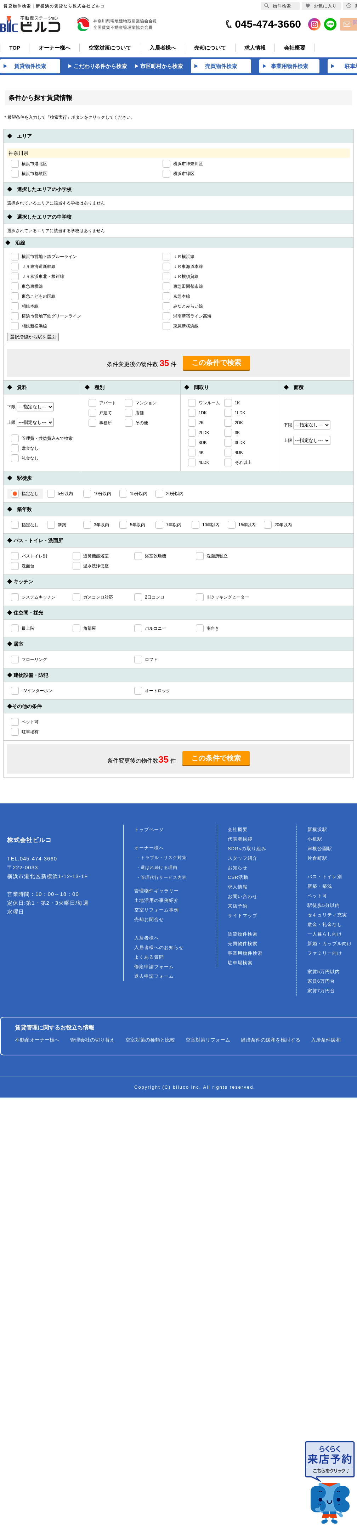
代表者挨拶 (240, 840)
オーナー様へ (149, 849)
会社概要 (238, 831)
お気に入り (321, 6)
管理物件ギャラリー (156, 892)
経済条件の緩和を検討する (270, 1041)
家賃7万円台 (321, 992)
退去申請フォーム (154, 977)
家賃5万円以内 (323, 973)
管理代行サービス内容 (164, 878)
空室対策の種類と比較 (150, 1041)
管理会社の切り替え (92, 1041)
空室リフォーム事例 (156, 911)
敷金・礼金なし (324, 925)
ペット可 (317, 897)
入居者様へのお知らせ (159, 949)
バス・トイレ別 (324, 878)
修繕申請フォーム (154, 968)
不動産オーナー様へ (37, 1041)
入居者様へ (146, 939)
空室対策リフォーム (208, 1041)
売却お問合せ (149, 921)
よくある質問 (149, 958)
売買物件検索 (242, 945)
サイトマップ (242, 917)
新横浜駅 (317, 831)
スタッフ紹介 (242, 859)
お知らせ (238, 869)
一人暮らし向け (324, 935)
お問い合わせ (242, 898)
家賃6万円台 (321, 982)
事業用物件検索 (245, 954)
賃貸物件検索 (242, 935)
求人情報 (238, 888)
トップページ (149, 831)
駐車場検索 (240, 964)
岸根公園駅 (319, 850)
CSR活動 (238, 878)
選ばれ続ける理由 (159, 868)
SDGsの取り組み (247, 850)
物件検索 (277, 6)
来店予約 (238, 907)
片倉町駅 (317, 859)
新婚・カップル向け (329, 945)
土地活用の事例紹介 (156, 901)
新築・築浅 (319, 887)
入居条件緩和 (326, 1041)
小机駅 (314, 840)
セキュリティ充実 (327, 916)
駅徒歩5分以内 (323, 906)
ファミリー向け (324, 954)
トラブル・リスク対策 (164, 859)
